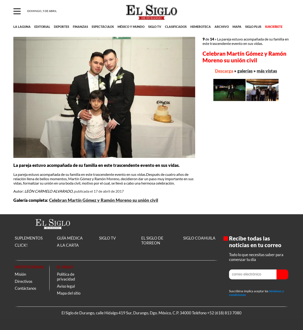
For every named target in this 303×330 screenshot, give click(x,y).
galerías (245, 70)
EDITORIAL (42, 27)
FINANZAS (80, 27)
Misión (20, 274)
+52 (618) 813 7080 (224, 312)
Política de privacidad (66, 276)
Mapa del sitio (68, 293)
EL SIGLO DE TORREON (152, 240)
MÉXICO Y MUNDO (131, 27)
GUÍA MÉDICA (70, 238)
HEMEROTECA (200, 27)
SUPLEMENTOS (29, 238)
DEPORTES (61, 27)
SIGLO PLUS (253, 27)
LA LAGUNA (22, 27)
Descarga (224, 70)
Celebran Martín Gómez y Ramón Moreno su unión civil (103, 200)
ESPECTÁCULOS (103, 27)
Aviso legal (66, 286)
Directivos (23, 281)
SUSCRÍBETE (273, 27)
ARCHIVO (222, 27)
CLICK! (21, 245)
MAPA (236, 27)
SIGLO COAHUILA (199, 238)
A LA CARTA (68, 245)
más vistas (267, 70)
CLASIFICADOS (176, 27)
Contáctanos (25, 288)
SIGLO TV (154, 27)
